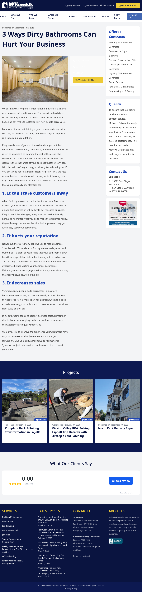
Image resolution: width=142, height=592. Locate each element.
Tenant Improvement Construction (11, 540)
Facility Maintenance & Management (12, 562)
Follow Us (133, 16)
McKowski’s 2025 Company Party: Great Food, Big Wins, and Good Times (53, 545)
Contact (105, 16)
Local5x (100, 585)
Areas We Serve (53, 16)
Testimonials (89, 16)
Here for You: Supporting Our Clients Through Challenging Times (51, 558)
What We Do (15, 16)
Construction (8, 521)
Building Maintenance (12, 517)
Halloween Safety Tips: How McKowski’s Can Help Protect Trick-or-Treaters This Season (51, 532)
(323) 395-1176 (90, 5)
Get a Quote (107, 5)
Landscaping (8, 526)
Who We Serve (33, 16)
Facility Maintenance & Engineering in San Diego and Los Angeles (17, 549)
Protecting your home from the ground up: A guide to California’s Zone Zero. (53, 520)
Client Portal (117, 16)
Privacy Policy (71, 588)
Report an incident (81, 556)
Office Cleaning (9, 556)
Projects (73, 16)
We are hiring (128, 5)
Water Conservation (11, 530)
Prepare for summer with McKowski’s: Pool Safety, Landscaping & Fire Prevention (51, 571)
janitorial (53, 270)
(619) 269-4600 (72, 5)
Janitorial (6, 534)
